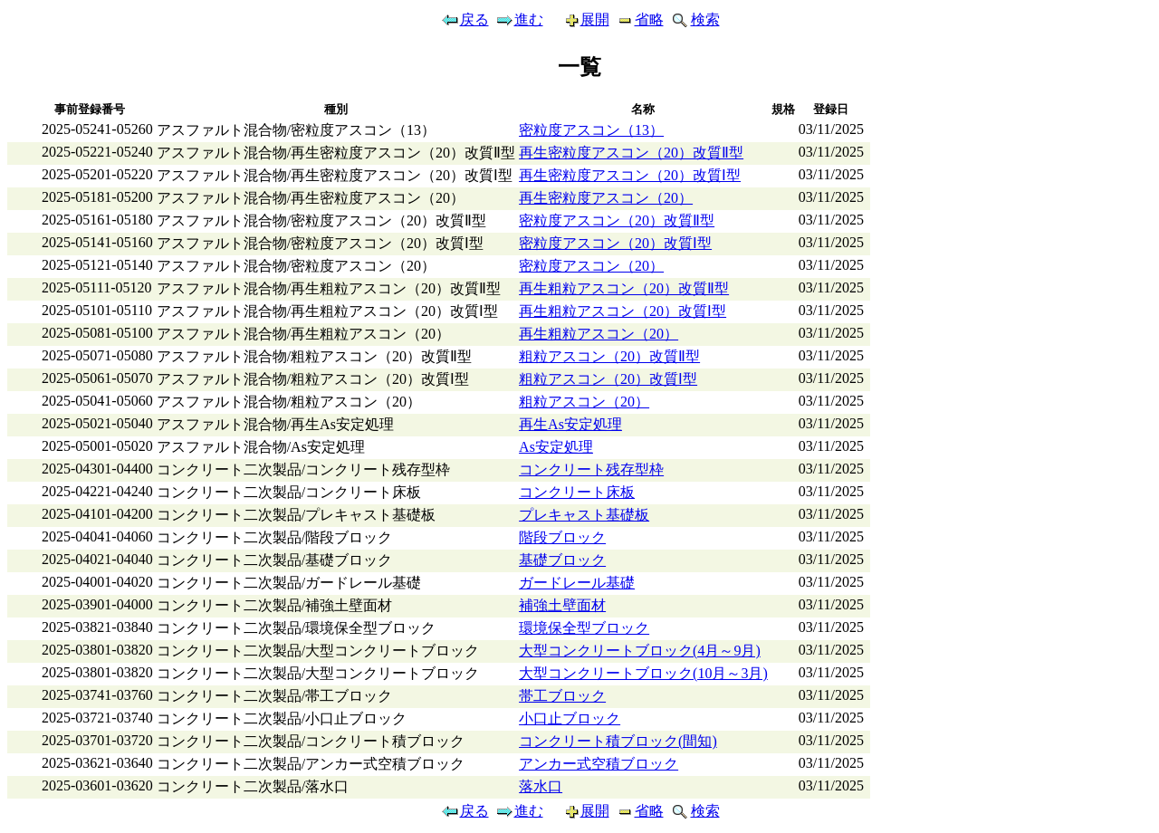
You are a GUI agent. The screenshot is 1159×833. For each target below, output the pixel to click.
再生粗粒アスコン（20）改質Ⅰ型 (622, 311)
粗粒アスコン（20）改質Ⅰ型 (608, 379)
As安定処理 (556, 447)
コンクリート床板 (577, 492)
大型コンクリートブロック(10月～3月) (643, 673)
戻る (464, 19)
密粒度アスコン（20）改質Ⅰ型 (615, 243)
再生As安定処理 (570, 424)
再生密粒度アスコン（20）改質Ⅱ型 (631, 152)
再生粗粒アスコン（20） (598, 333)
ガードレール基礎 (577, 582)
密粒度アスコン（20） (591, 265)
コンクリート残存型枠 (591, 469)
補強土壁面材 (562, 605)
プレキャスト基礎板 (584, 514)
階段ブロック (562, 537)
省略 (639, 19)
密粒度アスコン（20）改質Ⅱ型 (616, 220)
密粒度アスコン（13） (591, 130)
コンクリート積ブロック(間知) (618, 741)
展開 (579, 19)
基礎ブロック (562, 560)
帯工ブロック (562, 696)
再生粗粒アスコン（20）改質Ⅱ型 (624, 288)
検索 (694, 19)
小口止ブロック (569, 718)
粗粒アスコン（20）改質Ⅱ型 (609, 356)
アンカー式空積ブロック (598, 763)
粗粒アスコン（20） (584, 401)
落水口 (540, 786)
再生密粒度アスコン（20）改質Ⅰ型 (630, 175)
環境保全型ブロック (584, 628)
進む (518, 19)
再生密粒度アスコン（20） (606, 198)
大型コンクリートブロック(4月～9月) (640, 650)
